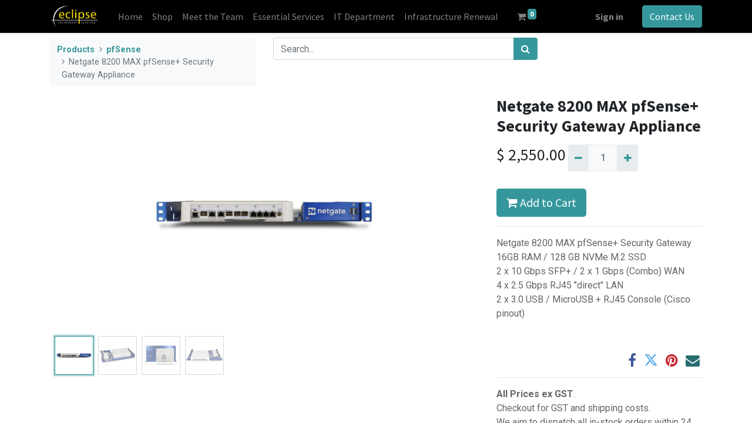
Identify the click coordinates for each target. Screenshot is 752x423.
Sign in (609, 16)
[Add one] (627, 158)
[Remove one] (578, 158)
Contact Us (672, 16)
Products (76, 50)
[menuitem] (130, 16)
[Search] (525, 49)
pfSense (123, 50)
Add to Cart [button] (541, 202)
